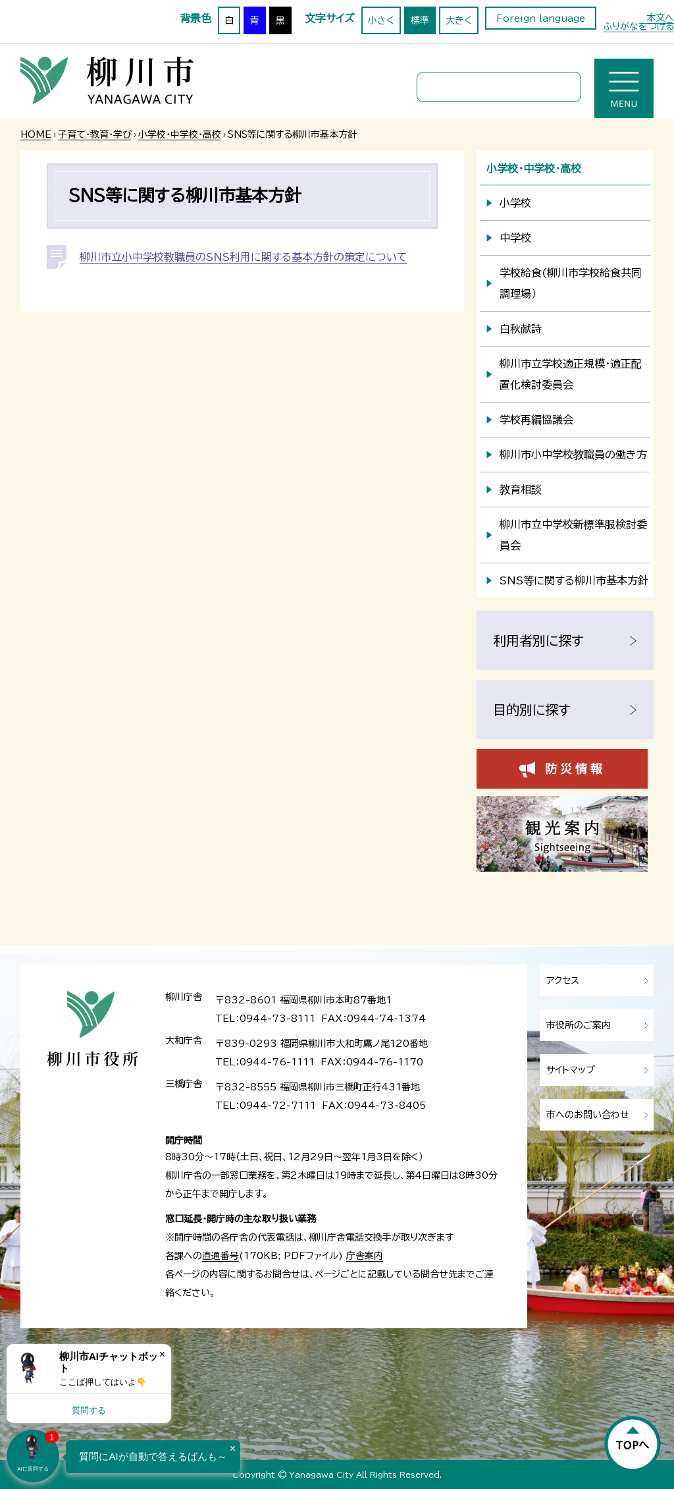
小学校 (515, 203)
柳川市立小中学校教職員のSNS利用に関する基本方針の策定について (243, 257)
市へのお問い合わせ (587, 1114)
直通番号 (220, 1255)
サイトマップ (570, 1070)
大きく (459, 20)
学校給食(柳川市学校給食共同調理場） (571, 283)
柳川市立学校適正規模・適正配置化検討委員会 (571, 374)
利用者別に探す (538, 640)
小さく (381, 20)
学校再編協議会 (536, 419)
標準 (420, 20)
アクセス (562, 980)
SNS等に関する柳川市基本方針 (574, 580)
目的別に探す (532, 709)
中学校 (515, 238)
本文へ (660, 17)
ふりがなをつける (638, 26)
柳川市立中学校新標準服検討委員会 (573, 535)
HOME (35, 134)
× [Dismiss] (162, 1354)
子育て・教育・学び (95, 134)
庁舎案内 (364, 1255)
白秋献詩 (521, 328)
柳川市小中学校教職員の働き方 (573, 454)
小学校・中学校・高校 (179, 134)
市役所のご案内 (578, 1025)
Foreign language (540, 18)
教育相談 (521, 489)
